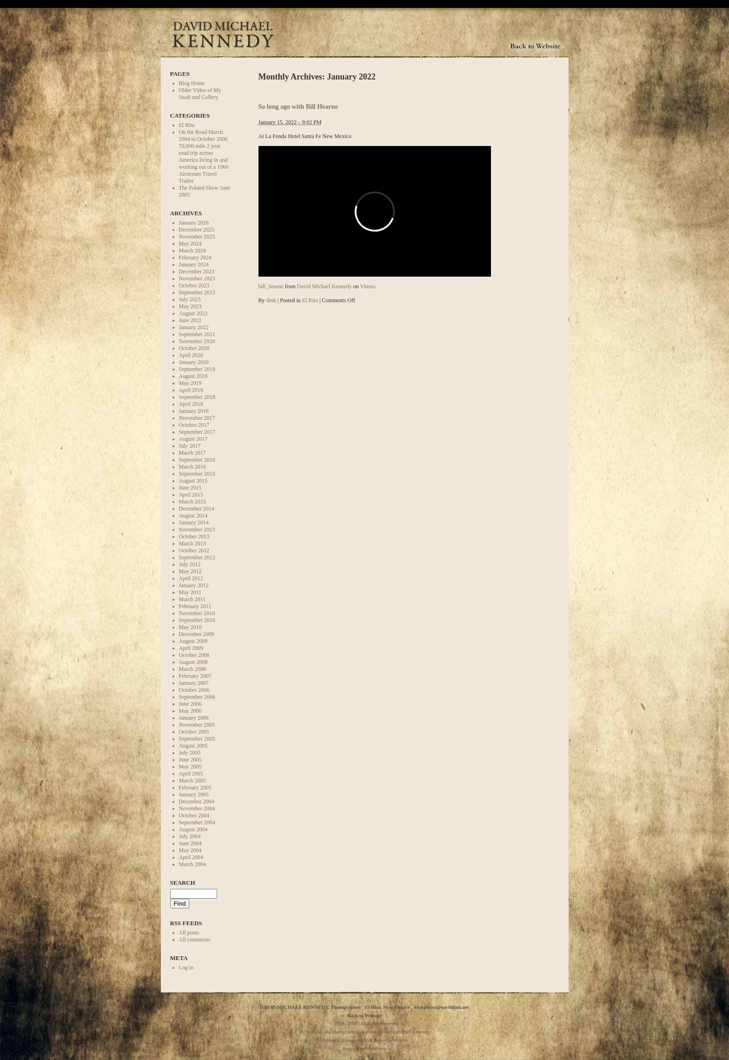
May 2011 (190, 592)
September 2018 (197, 397)
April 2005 (191, 773)
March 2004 (192, 864)
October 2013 (194, 536)
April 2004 (191, 857)
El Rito (187, 125)
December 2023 (196, 271)
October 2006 (194, 690)
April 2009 (191, 648)
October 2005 (194, 732)
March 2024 (192, 250)
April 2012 (191, 578)
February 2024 (195, 257)
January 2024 (194, 264)
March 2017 (192, 453)
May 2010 (190, 627)
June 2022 (190, 320)
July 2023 (190, 299)
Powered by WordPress (364, 1048)
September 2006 (197, 697)
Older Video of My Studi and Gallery (200, 93)
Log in (186, 967)
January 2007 (194, 683)
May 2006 (190, 711)
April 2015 (191, 494)
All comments (195, 939)
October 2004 (194, 815)
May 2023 (190, 306)
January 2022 (194, 327)
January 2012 (194, 585)
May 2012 (190, 571)
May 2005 (190, 766)
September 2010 (197, 620)
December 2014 (196, 508)
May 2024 (190, 243)
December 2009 (196, 634)
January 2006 (194, 718)
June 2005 (190, 759)
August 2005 (193, 745)
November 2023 (197, 278)
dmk (271, 300)
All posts (189, 932)
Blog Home (192, 83)
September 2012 (197, 557)
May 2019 (190, 383)
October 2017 (194, 425)
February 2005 (195, 787)
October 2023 (194, 285)
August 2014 (193, 515)
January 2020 (194, 362)
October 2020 (194, 348)
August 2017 (193, 439)
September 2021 (197, 334)
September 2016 (197, 460)
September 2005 (197, 738)
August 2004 (193, 829)
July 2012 (190, 564)
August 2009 (193, 641)
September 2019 (197, 369)
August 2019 (193, 376)
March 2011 (192, 599)
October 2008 (194, 655)
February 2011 (195, 606)
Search (182, 882)
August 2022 (193, 313)
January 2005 (194, 794)
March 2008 (192, 669)
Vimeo (367, 286)
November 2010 (197, 613)
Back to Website (364, 1015)
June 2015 (190, 487)
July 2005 (190, 752)
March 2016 (192, 467)
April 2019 (191, 390)
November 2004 (197, 808)
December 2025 (196, 229)
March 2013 (192, 543)
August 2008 (193, 662)
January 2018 (194, 411)
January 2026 (194, 222)
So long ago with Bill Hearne (298, 106)
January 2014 (194, 522)
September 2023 (197, 292)
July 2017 (190, 446)
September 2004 (197, 822)
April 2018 (191, 404)
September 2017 (197, 432)
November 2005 (197, 725)
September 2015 (197, 473)
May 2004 (190, 850)
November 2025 (197, 236)
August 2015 (193, 480)
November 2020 (197, 341)
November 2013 (197, 529)
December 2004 (196, 801)
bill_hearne (271, 286)
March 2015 (192, 501)
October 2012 (194, 550)
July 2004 (190, 836)
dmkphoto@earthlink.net (441, 1007)
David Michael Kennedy (324, 286)
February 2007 (195, 676)
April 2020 (191, 355)
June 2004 (190, 843)
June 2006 (190, 704)
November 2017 (197, 418)
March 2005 (192, 780)
